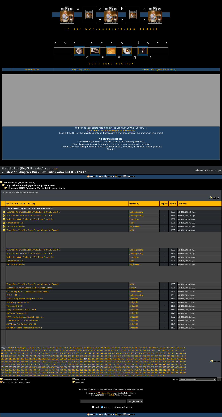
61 (2, 350)
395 (164, 367)
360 (26, 367)
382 (113, 367)
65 (13, 350)
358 (18, 367)
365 (46, 367)
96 (101, 350)
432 (125, 369)
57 (175, 347)
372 (73, 367)
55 (169, 347)
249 (144, 358)
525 (121, 375)
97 (103, 350)
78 (50, 350)
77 (47, 350)
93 (92, 350)
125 (26, 353)
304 (176, 361)
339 (129, 364)
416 (61, 369)
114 (167, 350)
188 (89, 356)
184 (73, 356)
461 (54, 372)
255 (168, 358)
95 (98, 350)
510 (61, 375)
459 (46, 372)
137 (73, 353)
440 (156, 369)
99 (109, 350)
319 (50, 364)
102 (120, 350)
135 (65, 353)
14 (54, 347)
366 (50, 367)
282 (89, 361)
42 (133, 347)
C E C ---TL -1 (13, 295)
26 (88, 347)
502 (30, 375)
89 (81, 350)
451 (14, 372)
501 (26, 375)
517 (89, 375)
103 (124, 350)
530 (140, 375)
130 (46, 353)
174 (34, 356)
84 (67, 350)
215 (10, 358)
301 (164, 361)
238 (101, 358)
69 (24, 350)
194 (113, 356)
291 (125, 361)
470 (89, 372)
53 (164, 347)
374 (81, 367)
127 (34, 353)
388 (137, 367)
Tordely (132, 287)
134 (61, 353)
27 (90, 347)
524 (117, 375)
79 (53, 350)
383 (117, 367)
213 (2, 358)
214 (6, 358)
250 (148, 358)
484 (144, 372)
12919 (161, 375)
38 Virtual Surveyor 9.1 (17, 313)
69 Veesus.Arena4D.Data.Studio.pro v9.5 (25, 316)
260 (2, 361)
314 (30, 364)
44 (138, 347)
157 (152, 353)
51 (158, 347)
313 (26, 364)
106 (136, 350)
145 (105, 353)
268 (34, 361)
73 (36, 350)
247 (137, 358)
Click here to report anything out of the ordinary (111, 130)
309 (10, 364)
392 (152, 367)
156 (148, 353)
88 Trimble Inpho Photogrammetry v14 (24, 327)
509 (58, 375)
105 (132, 350)
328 (85, 364)
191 (101, 356)
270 (42, 361)
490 (168, 372)
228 (61, 358)
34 (110, 347)
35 (113, 347)
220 (30, 358)
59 (181, 347)
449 (6, 372)
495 (2, 375)
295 (140, 361)
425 (97, 369)
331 (97, 364)
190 (97, 356)
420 (77, 369)
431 (121, 369)
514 (77, 375)
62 (5, 350)
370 (65, 367)
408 (30, 369)
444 (172, 369)
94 (95, 350)
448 (2, 372)
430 (117, 369)
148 (117, 353)
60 (183, 347)
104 (128, 350)
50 (155, 347)
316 (38, 364)
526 (125, 375)
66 (16, 350)
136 (69, 353)
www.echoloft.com (32, 70)
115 (171, 350)
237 (97, 358)
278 (73, 361)
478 (121, 372)
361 (30, 367)
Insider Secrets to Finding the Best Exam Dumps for (30, 219)
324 (69, 364)
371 (69, 367)
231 (73, 358)
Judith (132, 230)
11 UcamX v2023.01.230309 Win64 (22, 320)
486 (152, 372)
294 (137, 361)
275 (61, 361)
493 (180, 372)
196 (121, 356)
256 (172, 358)
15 (57, 347)
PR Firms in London (15, 226)
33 (107, 347)
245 (129, 358)
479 (125, 372)
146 (109, 353)
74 (38, 350)
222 (38, 358)
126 (30, 353)
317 (42, 364)
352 (180, 364)
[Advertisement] (111, 100)
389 (140, 367)
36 (116, 347)
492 (176, 372)
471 (93, 372)
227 (58, 358)
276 (65, 361)
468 (81, 372)
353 (184, 364)
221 (34, 358)
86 (72, 350)
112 (159, 350)
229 (65, 358)
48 (150, 347)
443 (168, 369)
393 (156, 367)
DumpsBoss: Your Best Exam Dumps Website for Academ (32, 230)
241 (113, 358)
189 (93, 356)
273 (54, 361)
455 (30, 372)
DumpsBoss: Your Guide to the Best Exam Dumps (29, 287)
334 (109, 364)
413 (50, 369)
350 (172, 364)
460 (50, 372)
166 (2, 356)
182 (65, 356)
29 (96, 347)
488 (160, 372)
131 (50, 353)
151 (129, 353)
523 (113, 375)
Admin (61, 188)
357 (14, 367)
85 (70, 350)
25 (85, 347)
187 (85, 356)
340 (132, 364)
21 (73, 347)
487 (156, 372)
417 (65, 369)
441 (160, 369)
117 (179, 350)
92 (89, 350)
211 (180, 356)
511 (65, 375)
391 (148, 367)
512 (69, 375)
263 (14, 361)
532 (148, 375)
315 (34, 364)
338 (125, 364)
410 (38, 369)
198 (129, 356)
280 (81, 361)
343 (144, 364)
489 (164, 372)
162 (172, 353)
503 (34, 375)
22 (76, 347)
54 (167, 347)
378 (97, 367)
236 (93, 358)
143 (97, 353)
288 (113, 361)
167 (6, 356)
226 (54, 358)
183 (69, 356)
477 (117, 372)
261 (6, 361)
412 (46, 369)
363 (38, 367)
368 (58, 367)
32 (105, 347)
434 (132, 369)
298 (152, 361)
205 (156, 356)
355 (6, 367)
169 (14, 356)
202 (144, 356)
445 (176, 369)
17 (62, 347)
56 (172, 347)
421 (81, 369)
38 (122, 347)
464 (65, 372)
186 (81, 356)
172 (26, 356)
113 (163, 350)
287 (109, 361)
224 (46, 358)
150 (125, 353)
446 (180, 369)
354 (2, 367)
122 (14, 353)
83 (64, 350)
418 (69, 369)
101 (116, 350)
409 (34, 369)
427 (105, 369)
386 (129, 367)
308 (6, 364)
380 (105, 367)
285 (101, 361)
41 (130, 347)
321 (57, 364)
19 (68, 347)
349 (168, 364)
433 (129, 369)
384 (121, 367)
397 (172, 367)
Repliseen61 (134, 226)
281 (85, 361)
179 (54, 356)
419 (73, 369)
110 (151, 350)
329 (89, 364)
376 (89, 367)
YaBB (56, 169)
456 (34, 372)
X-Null (111, 395)
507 (50, 375)
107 (140, 350)
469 (85, 372)
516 (85, 375)
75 (41, 350)
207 (164, 356)
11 (45, 347)
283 (93, 361)
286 (105, 361)
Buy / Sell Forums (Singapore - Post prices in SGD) (31, 185)
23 (79, 347)
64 (10, 350)
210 (176, 356)
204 (152, 356)
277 (69, 361)
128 (38, 353)
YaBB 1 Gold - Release (105, 393)
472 (97, 372)
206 (160, 356)
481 (133, 372)
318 (46, 364)
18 (65, 347)
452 (18, 372)
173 (30, 356)
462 (58, 372)
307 (2, 364)
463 (61, 372)
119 (2, 353)
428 (109, 369)
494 (184, 372)
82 (61, 350)
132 (54, 353)
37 (119, 347)
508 (54, 375)
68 (22, 350)
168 (10, 356)
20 (71, 347)
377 (93, 367)
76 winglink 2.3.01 (14, 306)
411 (42, 369)
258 (180, 358)
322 (61, 364)
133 (57, 353)
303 (172, 361)
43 (136, 347)
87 (75, 350)
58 (178, 347)
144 (101, 353)
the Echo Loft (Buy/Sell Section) (19, 182)
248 (140, 358)
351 (176, 364)
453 (22, 372)
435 (136, 369)
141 (89, 353)
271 (46, 361)
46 (144, 347)
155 (144, 353)
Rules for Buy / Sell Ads (81, 70)
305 (180, 361)
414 (54, 369)
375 (85, 367)
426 (101, 369)
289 (117, 361)
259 (184, 358)
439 (152, 369)
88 (78, 350)
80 (55, 350)
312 (22, 364)
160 (164, 353)
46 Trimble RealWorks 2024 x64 (21, 324)
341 (136, 364)
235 (89, 358)
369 (61, 367)
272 (50, 361)
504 (38, 375)
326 (77, 364)
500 (22, 375)
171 (22, 356)
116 (175, 350)
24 (82, 347)
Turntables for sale (14, 222)
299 (156, 361)
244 (125, 358)
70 (27, 350)
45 (141, 347)
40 (127, 347)
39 (124, 347)
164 (180, 353)
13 (51, 347)
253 (160, 358)
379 (101, 367)
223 (42, 358)
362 (34, 367)
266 (26, 361)
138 (77, 353)
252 (156, 358)
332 (101, 364)
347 (160, 364)
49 (152, 347)
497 (10, 375)
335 (113, 364)
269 (38, 361)
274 (58, 361)
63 (8, 350)
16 (59, 347)
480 (129, 372)
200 (137, 356)
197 (125, 356)
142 (93, 353)
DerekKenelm (135, 291)
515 (81, 375)
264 (18, 361)
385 (125, 367)
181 (61, 356)
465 (69, 372)
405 (18, 369)
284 (97, 361)
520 (101, 375)
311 (18, 364)
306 (184, 361)
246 (133, 358)
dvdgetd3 (133, 298)
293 (133, 361)
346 (156, 364)
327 (81, 364)
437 (144, 369)
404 (14, 369)
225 (50, 358)
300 (160, 361)
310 (14, 364)
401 (2, 369)
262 (10, 361)
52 (161, 347)
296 (144, 361)
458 (42, 372)
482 (137, 372)
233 (81, 358)
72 (33, 350)
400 (184, 367)
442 (164, 369)
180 (58, 356)
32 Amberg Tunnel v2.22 (17, 302)
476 (113, 372)
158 (156, 353)
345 (152, 364)
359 (22, 367)
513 (73, 375)
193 (109, 356)
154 (140, 353)
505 (42, 375)
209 (172, 356)
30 (99, 347)
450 (10, 372)
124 (22, 353)
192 (105, 356)
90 (84, 350)
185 (77, 356)
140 (85, 353)
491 (172, 372)
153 (136, 353)
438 (148, 369)
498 (14, 375)
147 (113, 353)
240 (109, 358)
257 (176, 358)
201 (140, 356)
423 (89, 369)
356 (10, 367)
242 (117, 358)
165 (184, 353)
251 (152, 358)
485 (148, 372)
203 (148, 356)
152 (132, 353)
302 (168, 361)
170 (18, 356)
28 (93, 347)
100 (112, 350)
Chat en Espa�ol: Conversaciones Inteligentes (27, 291)
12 (48, 347)
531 (144, 375)
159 (160, 353)
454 (26, 372)
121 (10, 353)
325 (73, 364)
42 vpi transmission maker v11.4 (21, 309)
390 (144, 367)
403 (10, 369)
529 (136, 375)
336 (117, 364)
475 (109, 372)
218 (22, 358)
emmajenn (134, 219)
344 (148, 364)
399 (180, 367)
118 (182, 350)
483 (140, 372)
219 (26, 358)
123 (18, 353)
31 (102, 347)
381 (109, 367)
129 (42, 353)
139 (81, 353)
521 (105, 375)
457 (38, 372)
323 (65, 364)
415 (57, 369)
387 (133, 367)
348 (164, 364)
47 (147, 347)
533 (152, 375)
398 (176, 367)
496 (6, 375)
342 (140, 364)
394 (160, 367)
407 (26, 369)
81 (58, 350)
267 (30, 361)
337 (121, 364)
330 (93, 364)
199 (133, 356)
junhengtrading (136, 211)
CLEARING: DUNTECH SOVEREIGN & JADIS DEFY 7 (33, 211)
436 (140, 369)
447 (184, 369)
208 (168, 356)
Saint (131, 222)
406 (22, 369)
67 (19, 350)
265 (22, 361)
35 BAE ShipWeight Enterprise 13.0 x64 (24, 298)
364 (42, 367)
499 (18, 375)
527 (129, 375)
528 (132, 375)
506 (46, 375)
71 (30, 350)
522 (109, 375)
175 (38, 356)
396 (168, 367)
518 (93, 375)
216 (14, 358)
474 (105, 372)
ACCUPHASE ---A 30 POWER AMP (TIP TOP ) (29, 215)
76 (44, 350)
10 (43, 347)
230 (69, 358)
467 (77, 372)
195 (117, 356)
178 (50, 356)
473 (101, 372)
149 (121, 353)
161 (168, 353)
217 (18, 358)
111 (155, 350)
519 (97, 375)
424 (93, 369)
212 (184, 356)
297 (148, 361)
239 (105, 358)
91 (87, 350)
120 (6, 353)
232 (77, 358)
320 (54, 364)
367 (54, 367)
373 (77, 367)
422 (85, 369)
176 (42, 356)
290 (121, 361)
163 (176, 353)
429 (113, 369)
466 (73, 372)
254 (164, 358)
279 (77, 361)
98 (106, 350)
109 (148, 350)
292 (129, 361)
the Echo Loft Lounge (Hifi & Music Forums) (159, 70)
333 (105, 364)
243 (121, 358)
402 (6, 369)
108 (144, 350)
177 (46, 356)
